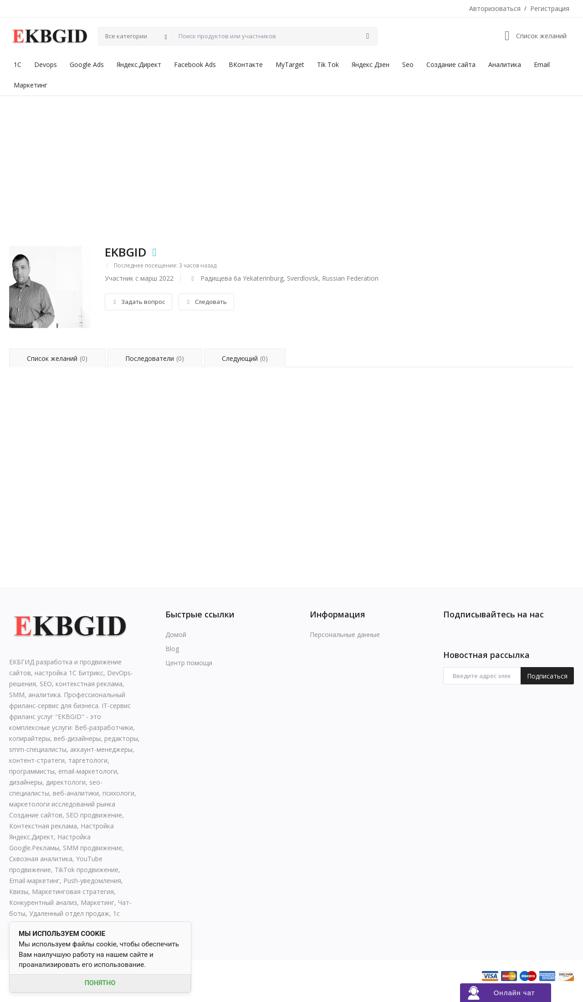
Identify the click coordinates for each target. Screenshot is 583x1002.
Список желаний (57, 358)
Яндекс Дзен (370, 64)
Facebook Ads (195, 64)
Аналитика (504, 64)
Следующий (246, 358)
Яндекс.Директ (139, 64)
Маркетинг (30, 85)
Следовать (206, 302)
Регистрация (549, 8)
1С (17, 64)
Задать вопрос (138, 302)
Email (542, 64)
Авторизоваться (495, 8)
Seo (408, 64)
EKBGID (126, 252)
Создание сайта (451, 64)
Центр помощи (188, 662)
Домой (175, 634)
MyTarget (290, 64)
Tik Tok (328, 64)
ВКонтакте (246, 64)
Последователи (155, 358)
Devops (45, 64)
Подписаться (547, 676)
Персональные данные (345, 634)
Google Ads (87, 64)
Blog (172, 648)
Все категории (126, 36)
